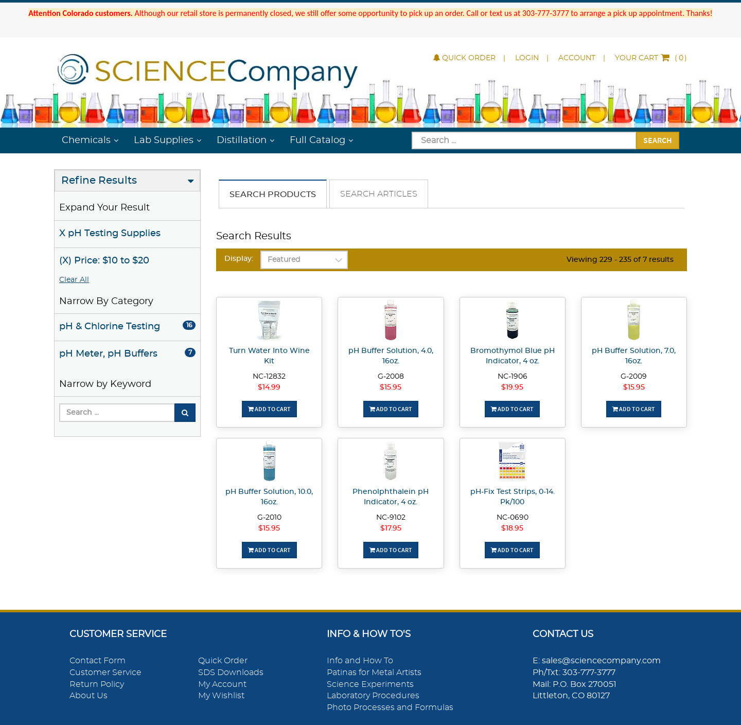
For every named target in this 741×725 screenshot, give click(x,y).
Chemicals (86, 140)
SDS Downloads (230, 672)
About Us (88, 696)
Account (576, 58)
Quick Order (464, 58)
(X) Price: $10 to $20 (104, 261)
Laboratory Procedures (373, 696)
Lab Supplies (163, 140)
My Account (222, 684)
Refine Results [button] (99, 180)
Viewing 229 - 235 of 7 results (620, 259)
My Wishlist (221, 696)
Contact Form (97, 661)
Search (657, 140)
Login (527, 58)
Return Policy (96, 684)
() (651, 58)
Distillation (242, 140)
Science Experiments (370, 684)
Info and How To (360, 661)
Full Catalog (317, 140)
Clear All (74, 280)
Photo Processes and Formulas (390, 707)
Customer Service (105, 672)
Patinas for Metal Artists (374, 672)
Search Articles (378, 194)
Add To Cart (269, 409)
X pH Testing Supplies (110, 233)
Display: (238, 258)
